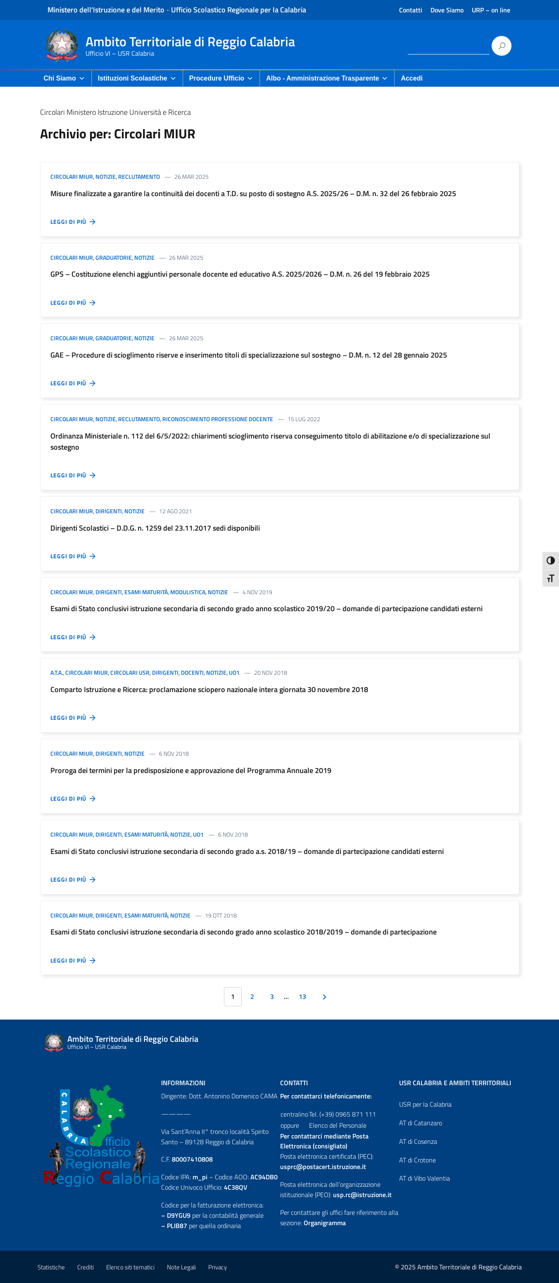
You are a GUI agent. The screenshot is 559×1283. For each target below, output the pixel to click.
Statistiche (51, 1267)
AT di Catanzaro (420, 1123)
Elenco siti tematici (130, 1267)
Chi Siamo (64, 78)
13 (302, 996)
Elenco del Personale (337, 1125)
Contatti (410, 10)
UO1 (234, 672)
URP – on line (491, 10)
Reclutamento (139, 176)
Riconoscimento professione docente (217, 419)
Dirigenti (108, 511)
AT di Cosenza (418, 1141)
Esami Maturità (146, 592)
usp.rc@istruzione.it (362, 1195)
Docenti (192, 672)
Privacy (217, 1267)
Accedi (411, 78)
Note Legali (181, 1267)
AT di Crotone (417, 1160)
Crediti (85, 1267)
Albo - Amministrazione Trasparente (327, 78)
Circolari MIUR (71, 176)
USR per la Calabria (425, 1104)
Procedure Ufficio (221, 78)
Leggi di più (73, 221)
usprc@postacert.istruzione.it (323, 1167)
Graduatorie (113, 257)
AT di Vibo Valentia (424, 1178)
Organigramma (325, 1223)
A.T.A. (56, 672)
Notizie (105, 176)
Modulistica (187, 592)
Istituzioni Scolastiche (137, 78)
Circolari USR (130, 672)
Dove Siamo (447, 10)
